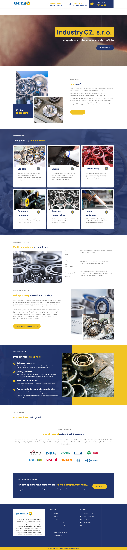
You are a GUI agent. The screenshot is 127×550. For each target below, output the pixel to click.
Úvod (15, 12)
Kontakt (61, 12)
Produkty (30, 12)
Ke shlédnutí (51, 12)
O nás (21, 12)
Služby (40, 12)
